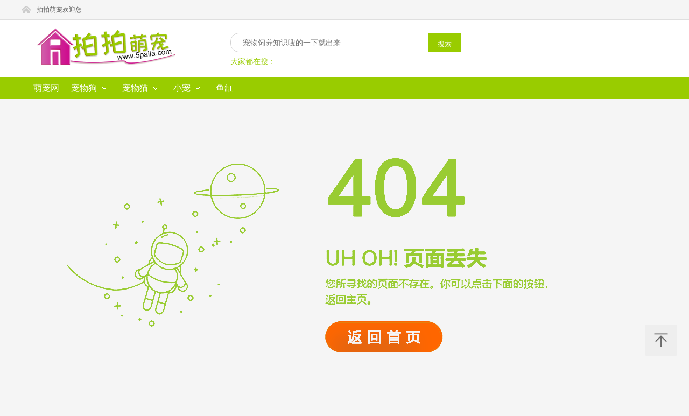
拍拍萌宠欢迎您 (59, 9)
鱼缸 (224, 88)
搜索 (445, 44)
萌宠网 (46, 88)
